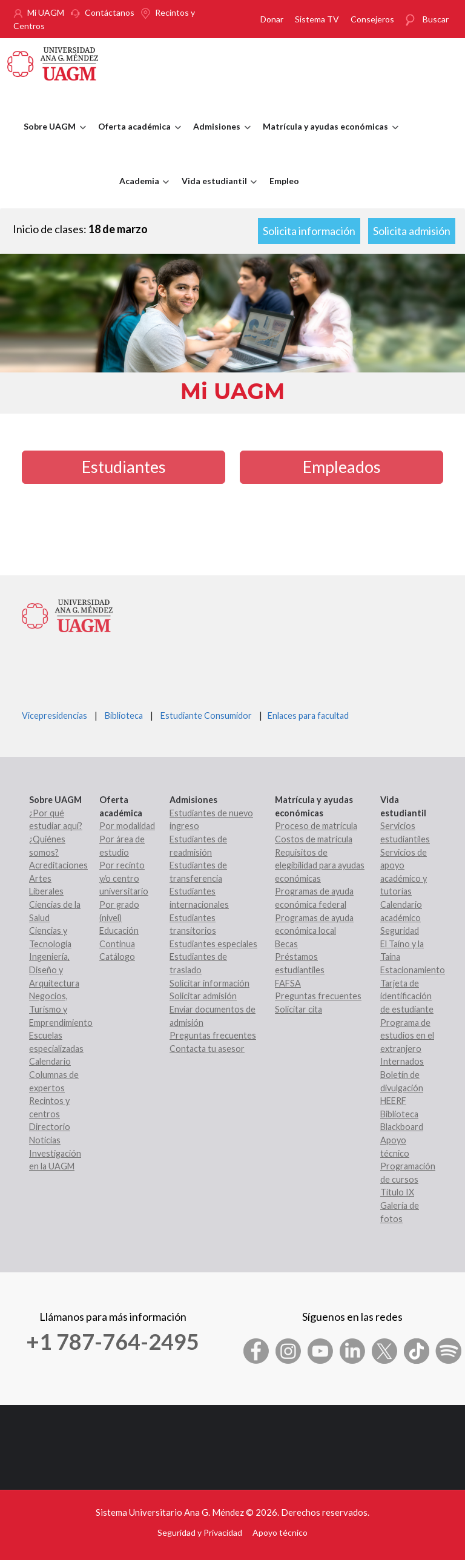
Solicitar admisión (203, 996)
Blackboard (401, 1127)
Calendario (50, 1061)
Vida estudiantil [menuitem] (216, 192)
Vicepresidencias (54, 715)
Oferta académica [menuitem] (136, 137)
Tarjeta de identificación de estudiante (407, 996)
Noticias (45, 1140)
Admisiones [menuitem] (219, 137)
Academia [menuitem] (141, 192)
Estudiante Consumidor (206, 715)
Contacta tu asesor (207, 1048)
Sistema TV (317, 19)
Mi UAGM (45, 12)
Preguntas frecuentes (213, 1035)
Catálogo (117, 956)
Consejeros (372, 19)
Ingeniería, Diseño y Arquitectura (54, 969)
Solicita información (309, 230)
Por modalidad (127, 826)
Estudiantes (124, 467)
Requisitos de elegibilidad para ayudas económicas (319, 865)
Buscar (436, 19)
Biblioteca (124, 715)
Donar (271, 19)
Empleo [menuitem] (284, 181)
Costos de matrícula (313, 839)
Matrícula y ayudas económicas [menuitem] (327, 137)
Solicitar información (209, 983)
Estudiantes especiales (213, 944)
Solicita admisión (411, 230)
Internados (402, 1061)
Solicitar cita (298, 1009)
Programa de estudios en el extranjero (407, 1035)
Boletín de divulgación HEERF (401, 1087)
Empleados (342, 467)
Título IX (397, 1192)
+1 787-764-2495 (112, 1341)
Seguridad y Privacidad (199, 1532)
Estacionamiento (412, 970)
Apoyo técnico (280, 1532)
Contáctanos (109, 12)
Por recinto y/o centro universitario (123, 878)
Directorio (49, 1127)
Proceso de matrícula (316, 826)
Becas (286, 944)
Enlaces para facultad (306, 715)
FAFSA (288, 983)
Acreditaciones (58, 865)
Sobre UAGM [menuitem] (52, 137)
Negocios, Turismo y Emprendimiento (61, 1009)
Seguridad (399, 930)
